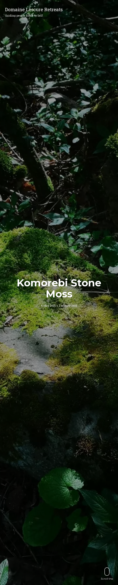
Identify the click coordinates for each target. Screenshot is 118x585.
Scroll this (107, 573)
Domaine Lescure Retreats (34, 9)
